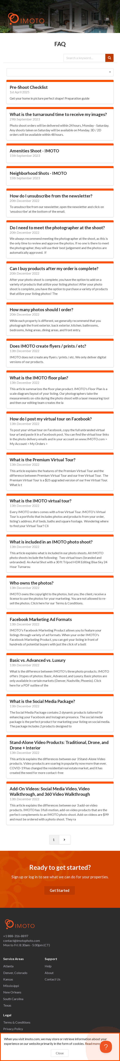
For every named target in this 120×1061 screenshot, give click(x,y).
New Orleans (12, 992)
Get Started (59, 890)
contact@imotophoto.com (21, 940)
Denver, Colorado (15, 973)
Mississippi (11, 986)
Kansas (8, 979)
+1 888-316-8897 (15, 936)
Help (48, 966)
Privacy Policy (13, 1029)
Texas (7, 1005)
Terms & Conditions (16, 1022)
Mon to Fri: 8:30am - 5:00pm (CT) (26, 945)
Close (60, 1053)
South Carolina (13, 999)
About (49, 973)
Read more (94, 1043)
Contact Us (52, 979)
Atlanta (8, 966)
